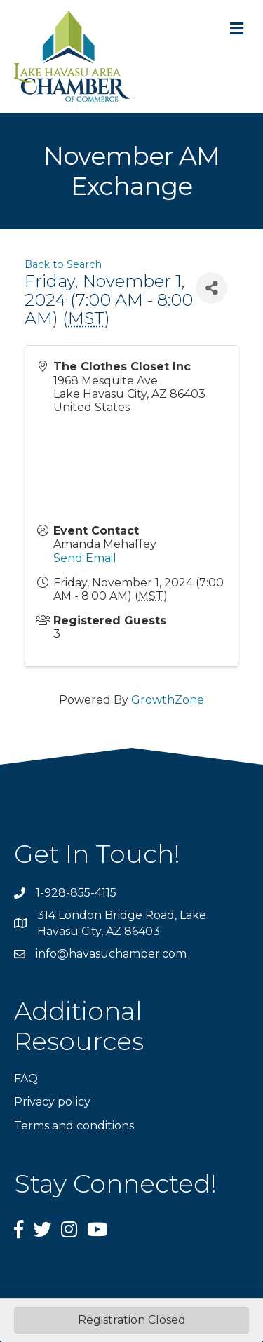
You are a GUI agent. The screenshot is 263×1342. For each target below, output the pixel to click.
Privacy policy (52, 1101)
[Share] (211, 288)
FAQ (26, 1078)
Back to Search (63, 264)
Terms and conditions (74, 1125)
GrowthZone (167, 699)
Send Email (84, 558)
